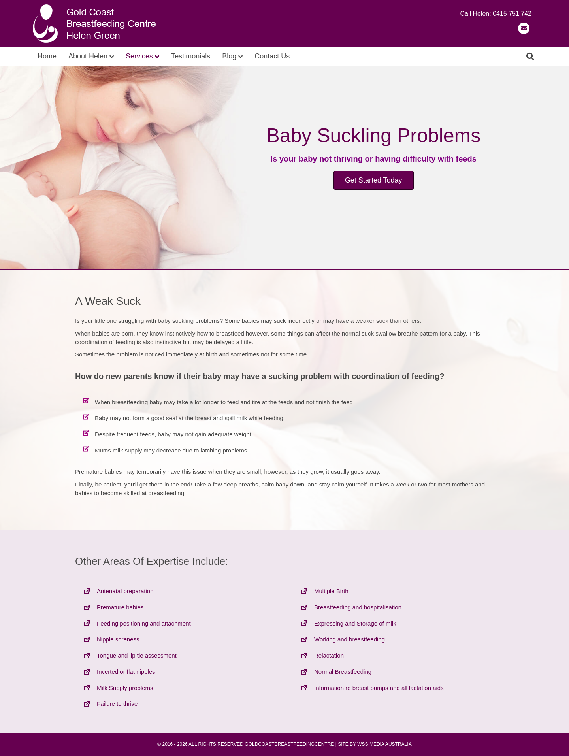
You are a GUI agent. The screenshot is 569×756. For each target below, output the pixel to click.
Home (47, 56)
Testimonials (190, 56)
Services (139, 56)
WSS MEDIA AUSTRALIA (384, 744)
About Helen (87, 56)
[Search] (530, 56)
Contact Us (272, 56)
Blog (229, 56)
